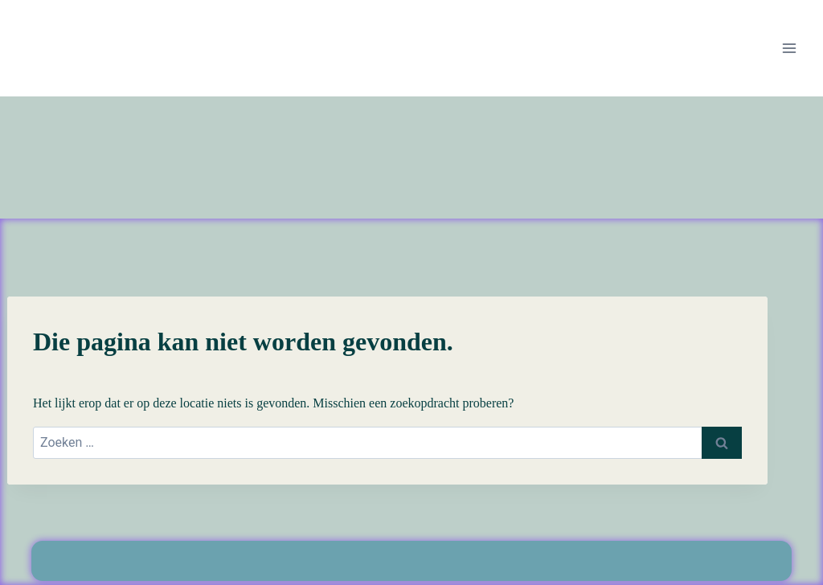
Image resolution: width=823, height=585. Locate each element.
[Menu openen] (789, 47)
